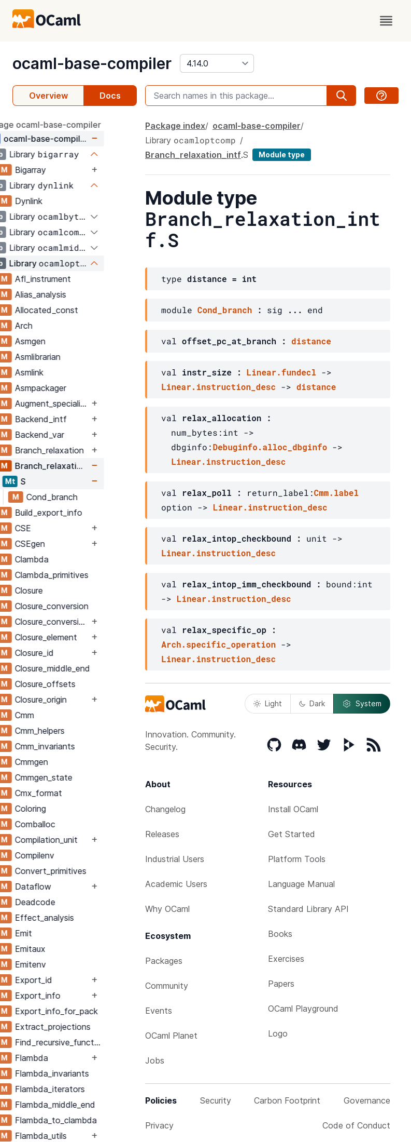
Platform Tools (296, 859)
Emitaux (63, 949)
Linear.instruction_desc (218, 386)
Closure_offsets (78, 684)
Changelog (165, 809)
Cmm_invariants (78, 746)
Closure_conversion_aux (85, 621)
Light (267, 703)
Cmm (57, 715)
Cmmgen (64, 762)
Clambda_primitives (84, 575)
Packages (163, 961)
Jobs (154, 1060)
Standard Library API (308, 909)
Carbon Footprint (287, 1100)
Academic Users (176, 884)
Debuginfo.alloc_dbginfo (269, 446)
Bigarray (63, 170)
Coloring (63, 808)
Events (158, 1010)
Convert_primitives (83, 871)
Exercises (286, 958)
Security (215, 1100)
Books (280, 934)
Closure (62, 590)
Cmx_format (71, 793)
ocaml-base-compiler (92, 63)
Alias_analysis (73, 294)
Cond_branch (84, 497)
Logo (278, 1033)
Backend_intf (74, 419)
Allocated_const (79, 310)
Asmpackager (73, 388)
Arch (56, 325)
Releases (162, 834)
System (361, 703)
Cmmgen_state (76, 777)
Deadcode (68, 902)
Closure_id (67, 653)
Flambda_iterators (83, 1089)
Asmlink (62, 372)
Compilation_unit (79, 840)
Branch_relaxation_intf (85, 466)
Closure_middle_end (85, 668)
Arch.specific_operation (218, 644)
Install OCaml (293, 809)
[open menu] (386, 20)
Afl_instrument (76, 279)
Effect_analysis (77, 917)
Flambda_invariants (85, 1073)
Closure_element (79, 637)
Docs (110, 95)
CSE (56, 528)
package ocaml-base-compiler (73, 124)
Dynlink (61, 201)
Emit (56, 933)
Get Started (291, 834)
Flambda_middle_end (88, 1104)
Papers (281, 983)
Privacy (159, 1125)
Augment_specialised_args (85, 403)
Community (166, 985)
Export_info (70, 995)
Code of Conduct (356, 1125)
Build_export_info (81, 512)
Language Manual (301, 884)
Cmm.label (336, 492)
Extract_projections (85, 1027)
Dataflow (66, 886)
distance (311, 340)
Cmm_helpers (72, 730)
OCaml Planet (171, 1035)
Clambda (64, 559)
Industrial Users (174, 859)
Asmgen (63, 341)
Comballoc (68, 824)
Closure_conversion (84, 606)
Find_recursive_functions (92, 1042)
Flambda (64, 1058)
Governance (367, 1100)
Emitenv (63, 964)
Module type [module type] (282, 154)
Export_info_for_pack (89, 1011)
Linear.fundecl (281, 372)
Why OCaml (167, 909)
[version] (217, 63)
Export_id (66, 980)
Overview (48, 95)
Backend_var (72, 434)
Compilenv (67, 855)
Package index (175, 125)
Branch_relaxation (82, 450)
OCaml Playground (303, 1008)
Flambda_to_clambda (89, 1120)
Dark (312, 703)
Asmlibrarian (70, 357)
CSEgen (63, 544)
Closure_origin (74, 699)
